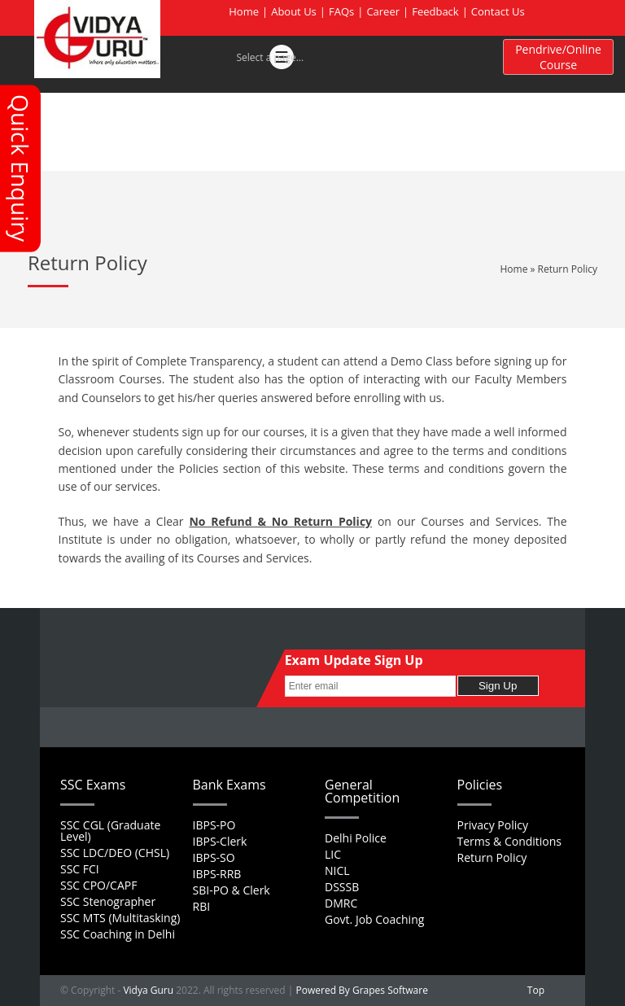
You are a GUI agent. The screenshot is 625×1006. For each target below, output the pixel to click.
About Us (294, 11)
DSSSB (342, 886)
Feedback (435, 11)
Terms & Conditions (509, 841)
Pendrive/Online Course (558, 57)
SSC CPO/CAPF (98, 885)
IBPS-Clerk (220, 841)
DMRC (341, 903)
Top (535, 990)
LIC (333, 854)
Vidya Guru (148, 990)
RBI (202, 906)
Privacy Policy (492, 825)
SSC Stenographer (107, 901)
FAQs (341, 11)
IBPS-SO (214, 857)
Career (383, 11)
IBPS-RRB (217, 873)
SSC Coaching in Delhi (117, 934)
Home (244, 11)
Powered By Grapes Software (362, 990)
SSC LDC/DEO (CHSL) (114, 852)
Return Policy (492, 857)
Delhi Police (356, 838)
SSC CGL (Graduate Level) (110, 830)
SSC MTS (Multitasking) (120, 917)
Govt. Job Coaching (374, 919)
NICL (337, 870)
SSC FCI (79, 869)
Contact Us (498, 11)
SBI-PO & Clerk (231, 890)
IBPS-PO (214, 825)
